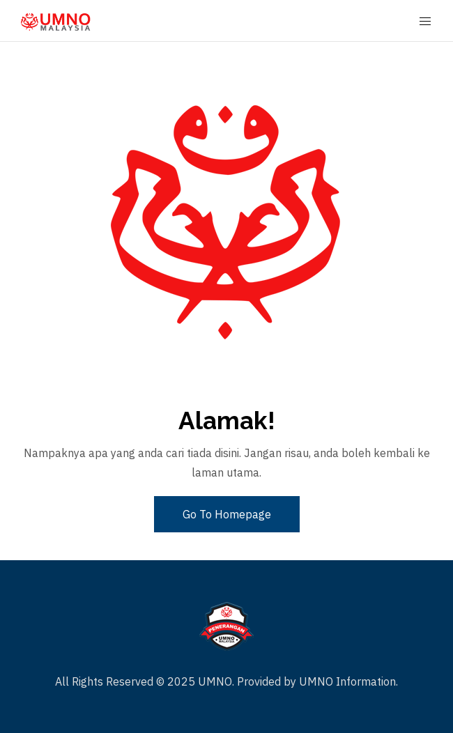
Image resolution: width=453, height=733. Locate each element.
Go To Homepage (227, 514)
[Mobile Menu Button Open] (425, 22)
